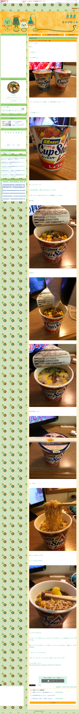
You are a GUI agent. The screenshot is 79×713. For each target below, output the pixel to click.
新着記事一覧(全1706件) (53, 34)
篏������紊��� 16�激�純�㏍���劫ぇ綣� (13, 186)
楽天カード (13, 118)
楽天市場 (76, 2)
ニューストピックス (13, 179)
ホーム (1, 10)
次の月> (18, 144)
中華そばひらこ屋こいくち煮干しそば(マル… (42, 698)
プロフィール (10, 10)
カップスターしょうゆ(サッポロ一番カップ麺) (39, 40)
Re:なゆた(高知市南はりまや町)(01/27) (17, 158)
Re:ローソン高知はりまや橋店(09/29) (14, 170)
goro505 (3, 162)
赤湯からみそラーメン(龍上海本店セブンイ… (42, 692)
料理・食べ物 (5, 2)
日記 (5, 10)
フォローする (13, 100)
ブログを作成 (70, 2)
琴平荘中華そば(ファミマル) (38, 695)
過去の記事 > (72, 34)
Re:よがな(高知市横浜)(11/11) (12, 162)
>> (60, 2)
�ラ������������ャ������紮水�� (13, 184)
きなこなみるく (4, 158)
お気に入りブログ (13, 150)
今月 (13, 144)
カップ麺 (35, 42)
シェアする (38, 685)
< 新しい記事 (34, 34)
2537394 (74, 8)
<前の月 (8, 144)
